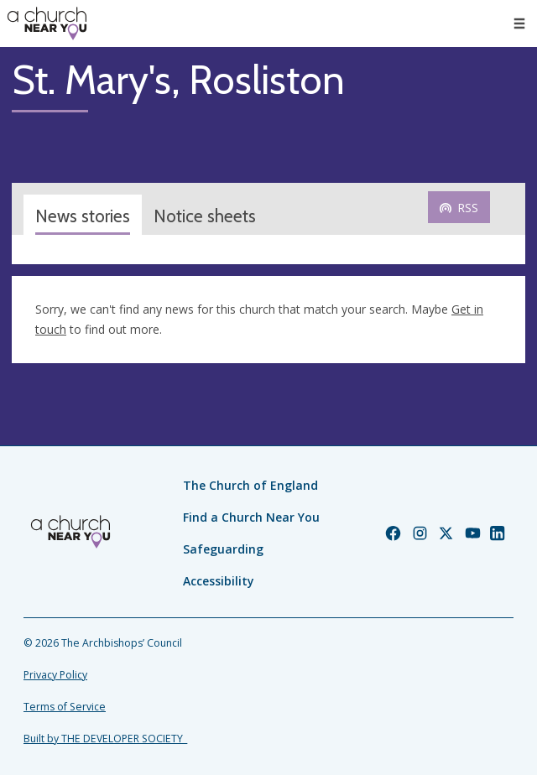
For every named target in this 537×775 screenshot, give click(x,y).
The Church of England (250, 485)
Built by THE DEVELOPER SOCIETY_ (105, 738)
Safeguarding (223, 549)
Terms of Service (64, 707)
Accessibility (218, 581)
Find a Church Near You (251, 517)
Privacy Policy (55, 675)
